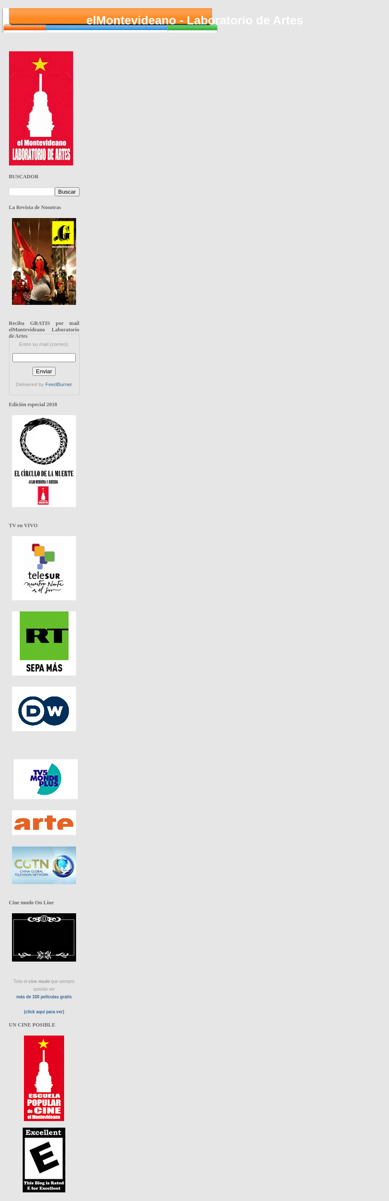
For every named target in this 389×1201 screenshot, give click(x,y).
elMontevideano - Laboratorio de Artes (195, 20)
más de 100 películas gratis (44, 996)
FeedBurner (58, 384)
